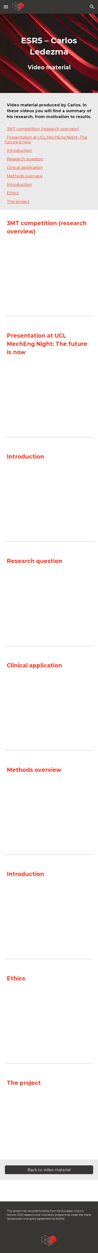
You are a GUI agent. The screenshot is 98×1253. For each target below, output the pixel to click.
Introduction (19, 150)
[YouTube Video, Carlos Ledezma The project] (49, 1124)
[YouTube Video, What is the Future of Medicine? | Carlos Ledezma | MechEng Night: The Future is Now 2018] (49, 393)
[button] (6, 6)
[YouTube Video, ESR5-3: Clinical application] (49, 706)
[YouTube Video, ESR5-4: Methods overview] (49, 811)
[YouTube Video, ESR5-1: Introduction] (49, 498)
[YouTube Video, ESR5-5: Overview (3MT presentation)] (49, 272)
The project (18, 201)
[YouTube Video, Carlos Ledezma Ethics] (49, 1019)
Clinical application (25, 167)
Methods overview (25, 176)
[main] (49, 53)
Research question (25, 159)
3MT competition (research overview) (43, 129)
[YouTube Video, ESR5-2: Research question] (49, 602)
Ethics (12, 193)
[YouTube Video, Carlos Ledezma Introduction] (49, 915)
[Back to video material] (49, 1170)
